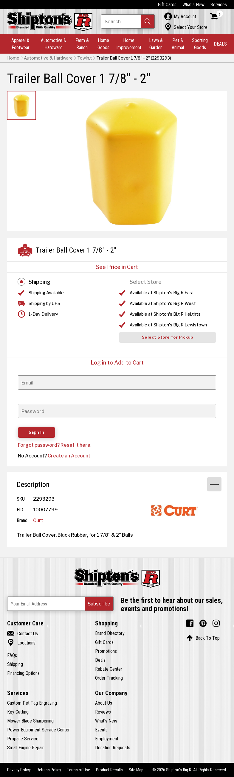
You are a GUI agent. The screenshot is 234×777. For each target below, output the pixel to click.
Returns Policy (49, 770)
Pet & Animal (178, 43)
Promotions (106, 651)
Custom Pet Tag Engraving (32, 703)
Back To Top (203, 638)
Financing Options (23, 673)
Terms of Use (78, 770)
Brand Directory (110, 633)
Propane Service (22, 739)
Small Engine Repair (25, 747)
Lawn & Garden (156, 43)
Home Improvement (128, 43)
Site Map (136, 770)
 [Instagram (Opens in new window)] (216, 623)
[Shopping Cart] (217, 16)
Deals (100, 660)
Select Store (146, 282)
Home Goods (103, 43)
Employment (106, 739)
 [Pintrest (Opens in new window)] (203, 623)
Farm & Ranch (82, 43)
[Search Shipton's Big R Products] (128, 21)
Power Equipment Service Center (38, 730)
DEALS (220, 44)
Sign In (36, 432)
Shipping (39, 282)
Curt (38, 520)
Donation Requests (112, 747)
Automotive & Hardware (53, 43)
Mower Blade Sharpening (30, 721)
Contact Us (22, 633)
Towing (84, 58)
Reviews (103, 712)
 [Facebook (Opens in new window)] (189, 623)
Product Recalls (109, 770)
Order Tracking (109, 678)
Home (13, 58)
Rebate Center (108, 669)
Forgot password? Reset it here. (54, 445)
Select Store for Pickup (167, 337)
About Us (103, 703)
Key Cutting (18, 712)
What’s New (193, 4)
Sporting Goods (200, 43)
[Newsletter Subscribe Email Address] (60, 604)
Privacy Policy (19, 770)
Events (101, 730)
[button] (147, 21)
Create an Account (69, 456)
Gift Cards (167, 4)
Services (218, 4)
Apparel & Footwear (20, 43)
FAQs (12, 655)
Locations (21, 643)
